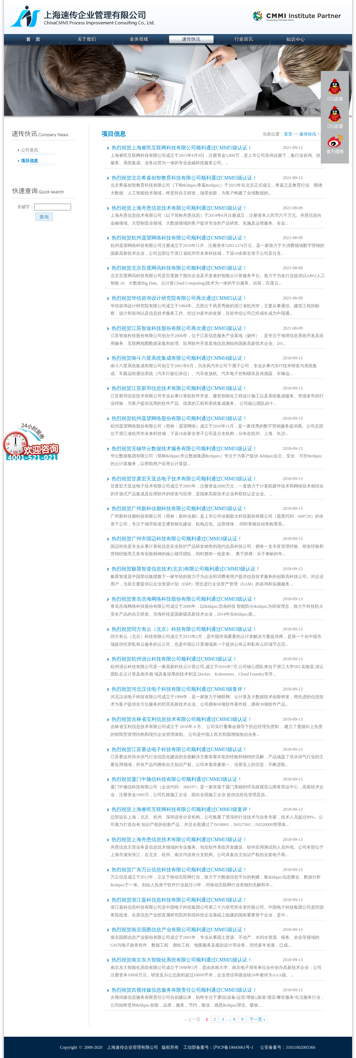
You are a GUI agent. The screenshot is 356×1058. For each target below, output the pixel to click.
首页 (288, 134)
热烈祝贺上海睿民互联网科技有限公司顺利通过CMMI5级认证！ (182, 147)
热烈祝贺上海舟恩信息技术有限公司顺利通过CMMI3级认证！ (179, 839)
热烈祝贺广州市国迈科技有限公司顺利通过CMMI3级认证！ (177, 538)
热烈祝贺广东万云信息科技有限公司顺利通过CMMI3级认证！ (179, 869)
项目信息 (29, 160)
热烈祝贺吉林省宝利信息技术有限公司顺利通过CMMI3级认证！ (182, 719)
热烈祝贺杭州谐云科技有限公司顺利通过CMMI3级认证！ (174, 659)
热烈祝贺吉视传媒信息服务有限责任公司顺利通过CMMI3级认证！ (184, 990)
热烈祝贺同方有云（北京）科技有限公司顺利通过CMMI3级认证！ (184, 629)
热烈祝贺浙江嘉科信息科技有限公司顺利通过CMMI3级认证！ (179, 900)
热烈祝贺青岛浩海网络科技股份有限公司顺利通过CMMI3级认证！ (184, 599)
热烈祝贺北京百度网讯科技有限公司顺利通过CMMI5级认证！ (179, 268)
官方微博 (335, 145)
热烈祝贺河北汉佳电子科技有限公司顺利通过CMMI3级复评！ (179, 689)
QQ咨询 (335, 90)
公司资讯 (29, 150)
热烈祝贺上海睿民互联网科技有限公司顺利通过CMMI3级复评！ (182, 809)
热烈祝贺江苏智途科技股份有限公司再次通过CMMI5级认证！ (179, 328)
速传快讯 (307, 134)
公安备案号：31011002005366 (287, 1047)
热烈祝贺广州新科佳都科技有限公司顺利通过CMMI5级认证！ (179, 508)
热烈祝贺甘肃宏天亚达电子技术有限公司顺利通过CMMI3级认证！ (184, 478)
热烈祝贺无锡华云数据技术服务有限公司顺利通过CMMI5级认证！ (184, 448)
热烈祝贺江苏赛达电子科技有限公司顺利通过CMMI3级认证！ (179, 749)
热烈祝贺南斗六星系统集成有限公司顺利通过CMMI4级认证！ (179, 358)
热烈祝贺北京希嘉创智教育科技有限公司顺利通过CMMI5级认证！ (184, 178)
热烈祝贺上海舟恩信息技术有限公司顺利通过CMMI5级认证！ (179, 208)
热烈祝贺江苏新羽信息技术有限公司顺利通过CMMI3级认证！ (179, 388)
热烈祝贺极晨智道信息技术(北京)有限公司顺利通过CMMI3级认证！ (186, 569)
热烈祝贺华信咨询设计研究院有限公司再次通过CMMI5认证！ (179, 298)
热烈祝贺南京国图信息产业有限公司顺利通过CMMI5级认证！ (179, 929)
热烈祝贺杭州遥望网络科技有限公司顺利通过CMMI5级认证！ (179, 238)
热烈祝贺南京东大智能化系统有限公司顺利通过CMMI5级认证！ (182, 960)
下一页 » (257, 1019)
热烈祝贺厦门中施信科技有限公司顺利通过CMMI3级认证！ (177, 779)
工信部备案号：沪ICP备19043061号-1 (218, 1047)
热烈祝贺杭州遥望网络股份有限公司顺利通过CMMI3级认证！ (179, 418)
